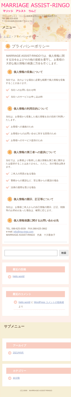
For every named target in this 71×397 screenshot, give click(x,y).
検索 (63, 252)
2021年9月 (18, 352)
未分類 (16, 378)
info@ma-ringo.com (24, 231)
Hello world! (19, 276)
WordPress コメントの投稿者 (49, 302)
